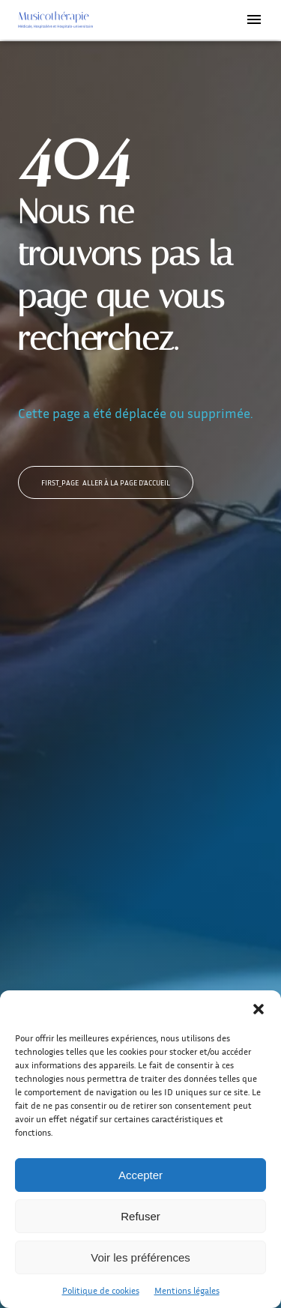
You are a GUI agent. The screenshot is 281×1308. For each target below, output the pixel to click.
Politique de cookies (100, 1290)
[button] (258, 1009)
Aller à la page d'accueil (105, 482)
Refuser (140, 1216)
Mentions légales (187, 1290)
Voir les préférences (140, 1257)
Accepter (140, 1175)
